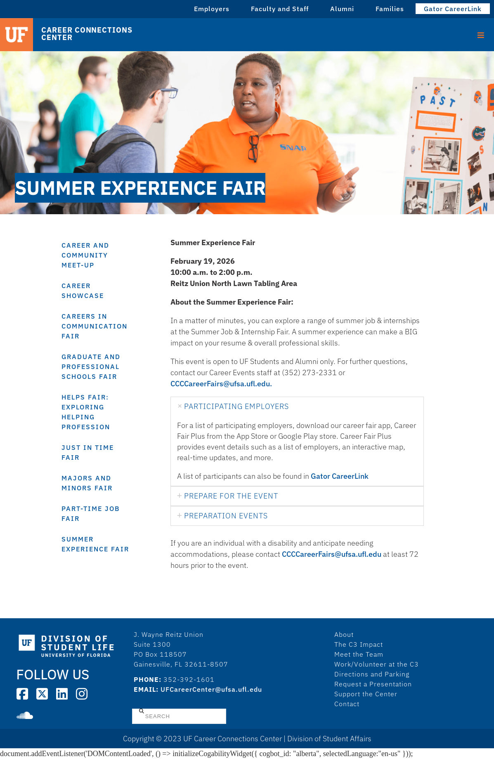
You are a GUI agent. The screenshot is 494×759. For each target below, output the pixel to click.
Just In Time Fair (87, 452)
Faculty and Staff (280, 9)
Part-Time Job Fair (90, 513)
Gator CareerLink (453, 9)
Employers (211, 9)
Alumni (342, 9)
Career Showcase (82, 290)
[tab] (297, 406)
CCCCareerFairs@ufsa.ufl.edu (331, 554)
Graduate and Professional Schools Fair (91, 366)
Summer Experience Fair (95, 544)
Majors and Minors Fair (87, 483)
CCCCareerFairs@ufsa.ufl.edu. (221, 383)
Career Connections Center (86, 33)
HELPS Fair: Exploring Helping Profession (85, 412)
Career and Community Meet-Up (85, 255)
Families (390, 9)
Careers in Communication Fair (94, 326)
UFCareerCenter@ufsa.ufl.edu (211, 689)
